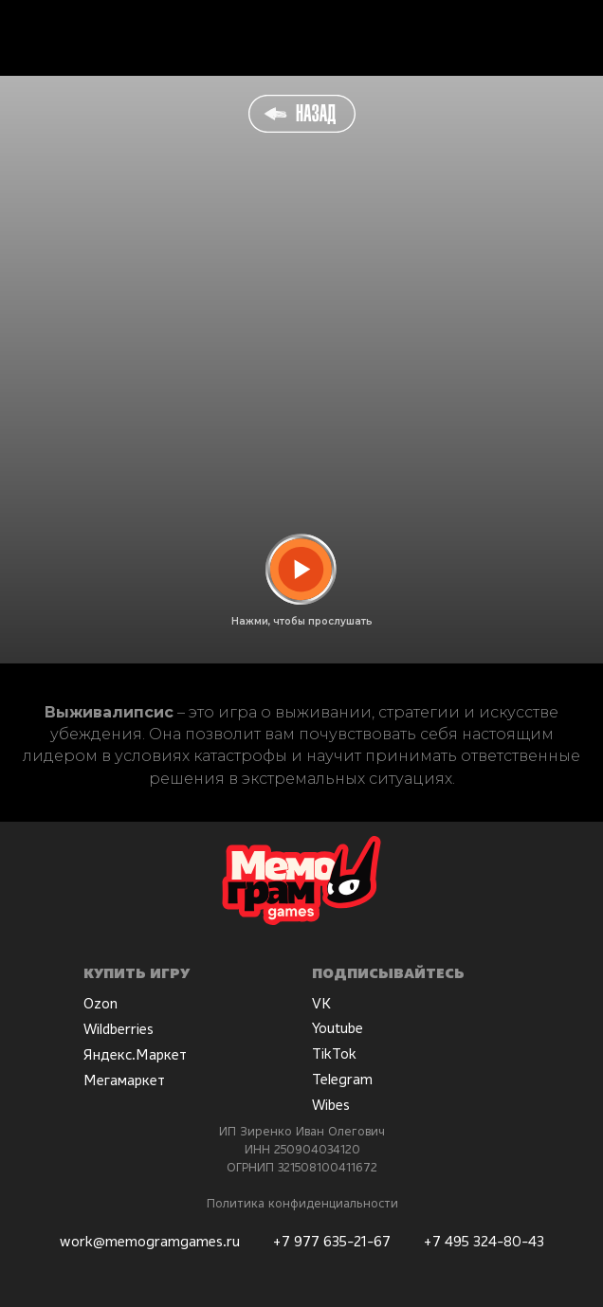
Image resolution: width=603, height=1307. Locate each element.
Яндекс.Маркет (135, 1053)
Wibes (331, 1104)
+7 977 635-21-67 (331, 1240)
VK (321, 1002)
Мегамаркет (124, 1079)
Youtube (337, 1027)
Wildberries (118, 1028)
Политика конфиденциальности (302, 1202)
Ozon (100, 1002)
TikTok (334, 1053)
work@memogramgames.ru (150, 1240)
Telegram (342, 1078)
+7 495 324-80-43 (483, 1240)
